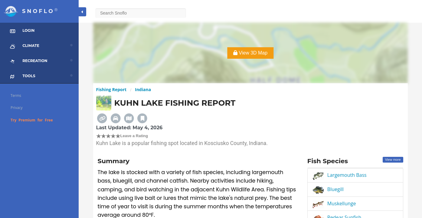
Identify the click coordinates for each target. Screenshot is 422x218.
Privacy (17, 107)
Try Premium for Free (32, 120)
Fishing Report (111, 89)
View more (393, 159)
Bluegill (335, 189)
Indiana (143, 89)
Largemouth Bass (347, 175)
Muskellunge (341, 203)
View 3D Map (250, 52)
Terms (16, 95)
